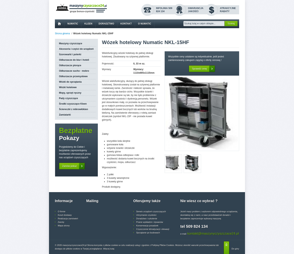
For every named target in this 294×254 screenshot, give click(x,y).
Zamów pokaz (73, 166)
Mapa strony (64, 225)
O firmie (61, 211)
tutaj (112, 249)
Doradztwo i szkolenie (146, 218)
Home (59, 23)
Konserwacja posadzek (147, 225)
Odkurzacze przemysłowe (73, 76)
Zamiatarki (65, 114)
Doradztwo (106, 23)
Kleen (88, 23)
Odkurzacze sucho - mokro (74, 71)
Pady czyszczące (68, 98)
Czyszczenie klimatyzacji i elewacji (152, 229)
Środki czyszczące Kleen (73, 103)
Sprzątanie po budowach (148, 232)
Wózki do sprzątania (70, 81)
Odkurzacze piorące (70, 65)
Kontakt (126, 23)
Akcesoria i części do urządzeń (76, 49)
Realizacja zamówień (68, 218)
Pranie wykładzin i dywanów (149, 222)
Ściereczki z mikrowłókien (73, 109)
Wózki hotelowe (68, 87)
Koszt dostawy (65, 215)
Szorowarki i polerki (70, 54)
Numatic (72, 23)
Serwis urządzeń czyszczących (151, 211)
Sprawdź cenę (203, 69)
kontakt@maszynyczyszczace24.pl (213, 233)
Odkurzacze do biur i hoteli (74, 60)
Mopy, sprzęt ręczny (70, 92)
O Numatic (144, 23)
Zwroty (61, 222)
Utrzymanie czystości (146, 215)
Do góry (235, 249)
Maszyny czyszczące (70, 43)
